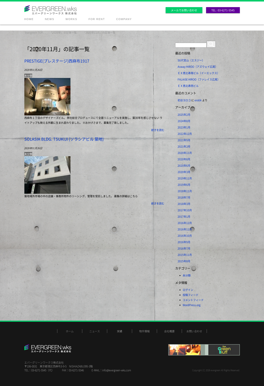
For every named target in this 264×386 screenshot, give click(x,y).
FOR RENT (96, 19)
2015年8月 (184, 261)
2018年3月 (184, 204)
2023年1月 (184, 127)
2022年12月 (185, 133)
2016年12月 (185, 223)
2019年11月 (185, 178)
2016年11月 (185, 229)
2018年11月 (185, 191)
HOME (29, 19)
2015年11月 (185, 255)
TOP (34, 32)
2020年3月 (184, 172)
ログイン (188, 290)
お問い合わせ (194, 331)
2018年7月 (184, 197)
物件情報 (144, 331)
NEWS (49, 19)
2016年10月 (185, 235)
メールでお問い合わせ (184, 10)
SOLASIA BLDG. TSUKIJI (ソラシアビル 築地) (64, 139)
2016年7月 (184, 248)
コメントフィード (193, 300)
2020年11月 (185, 153)
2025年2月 (184, 114)
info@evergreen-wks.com (116, 370)
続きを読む (157, 130)
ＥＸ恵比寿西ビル (188, 86)
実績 (119, 331)
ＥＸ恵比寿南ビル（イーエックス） (199, 73)
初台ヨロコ (184, 100)
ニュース (94, 331)
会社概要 (169, 331)
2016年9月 (184, 242)
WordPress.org (191, 305)
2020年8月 (184, 159)
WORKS (71, 19)
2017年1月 (184, 216)
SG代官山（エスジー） (191, 60)
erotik (198, 100)
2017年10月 (185, 210)
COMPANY (124, 19)
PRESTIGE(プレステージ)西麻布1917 (56, 61)
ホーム (70, 331)
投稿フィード (190, 295)
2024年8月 (184, 121)
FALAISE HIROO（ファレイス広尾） (199, 79)
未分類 (28, 75)
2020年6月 (184, 165)
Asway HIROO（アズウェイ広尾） (198, 66)
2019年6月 (184, 184)
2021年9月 (184, 140)
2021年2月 (184, 146)
